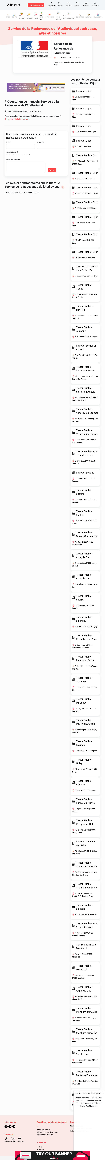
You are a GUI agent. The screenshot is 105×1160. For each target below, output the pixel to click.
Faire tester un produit (45, 1135)
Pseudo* (40, 142)
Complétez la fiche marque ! (17, 119)
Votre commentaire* (13, 160)
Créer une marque (43, 1130)
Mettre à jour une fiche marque (48, 1132)
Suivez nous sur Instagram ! (88, 1093)
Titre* (8, 142)
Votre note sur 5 (12, 152)
